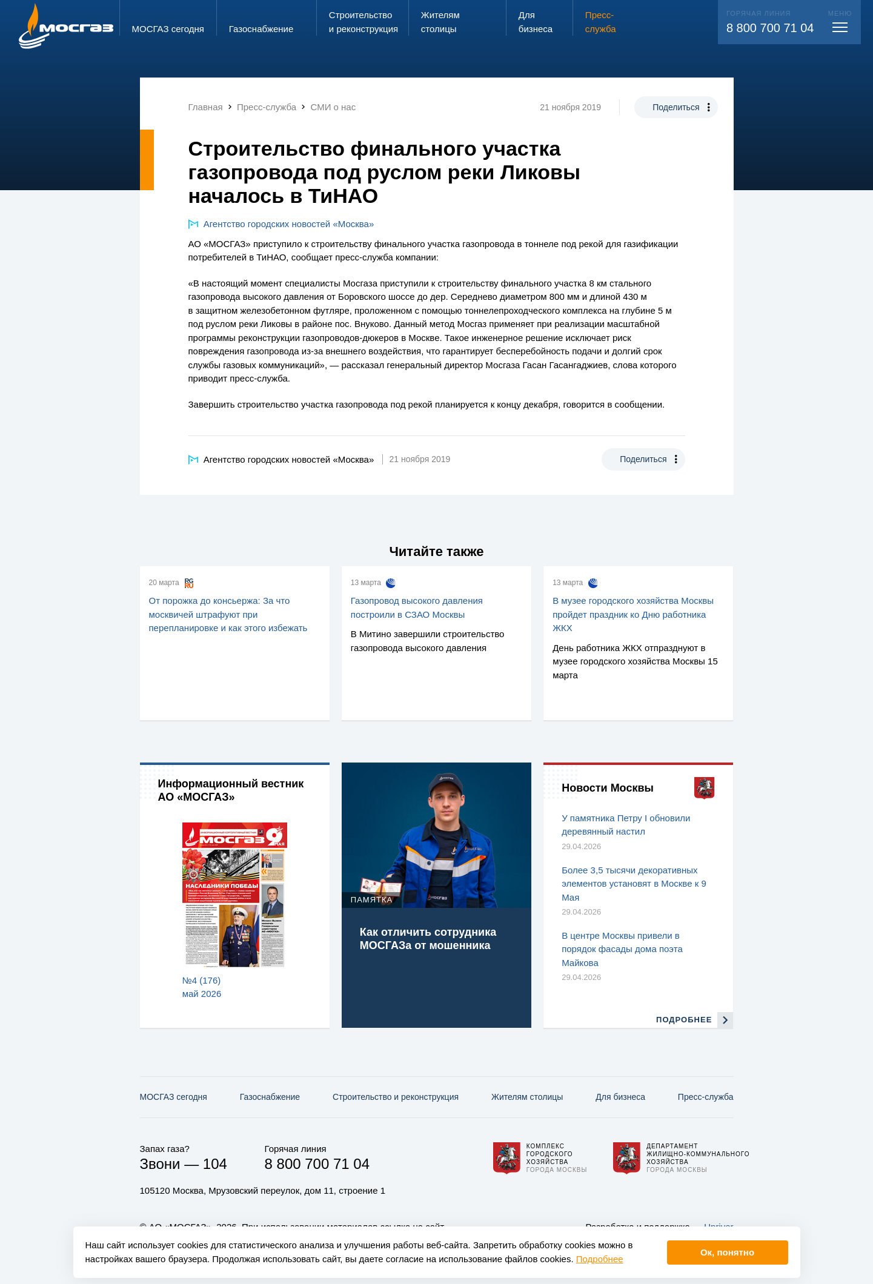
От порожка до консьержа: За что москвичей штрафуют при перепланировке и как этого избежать (228, 614)
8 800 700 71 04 (770, 28)
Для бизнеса (620, 1097)
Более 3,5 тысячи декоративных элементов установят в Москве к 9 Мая (634, 883)
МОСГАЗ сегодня (173, 1097)
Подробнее (599, 1259)
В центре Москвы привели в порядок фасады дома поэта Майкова (622, 949)
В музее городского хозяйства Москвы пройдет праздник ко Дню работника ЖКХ (633, 614)
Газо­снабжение (270, 1097)
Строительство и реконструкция (396, 1097)
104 (215, 1164)
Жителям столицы (527, 1097)
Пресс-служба (706, 1097)
